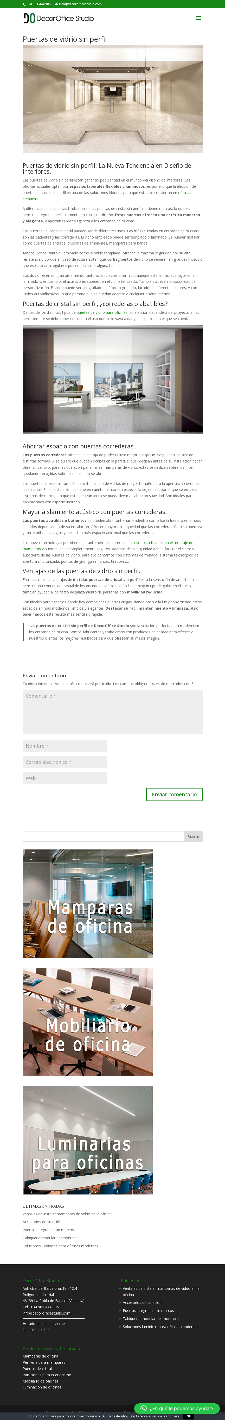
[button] (177, 1408)
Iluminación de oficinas (42, 1387)
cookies (50, 1416)
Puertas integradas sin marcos (48, 1229)
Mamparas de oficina (40, 1356)
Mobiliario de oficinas (41, 1381)
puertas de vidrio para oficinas (102, 312)
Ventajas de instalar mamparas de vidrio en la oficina (67, 1213)
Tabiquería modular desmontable (51, 1237)
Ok (189, 1416)
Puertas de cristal (37, 1368)
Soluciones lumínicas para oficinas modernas (60, 1245)
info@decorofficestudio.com (46, 1313)
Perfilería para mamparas (44, 1362)
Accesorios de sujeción (42, 1221)
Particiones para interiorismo (47, 1374)
